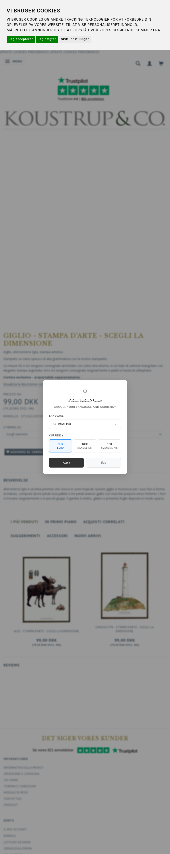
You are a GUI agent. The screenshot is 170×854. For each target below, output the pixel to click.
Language (56, 415)
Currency (56, 435)
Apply (66, 462)
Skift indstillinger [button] (75, 39)
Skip (103, 462)
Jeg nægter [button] (47, 39)
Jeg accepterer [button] (21, 39)
